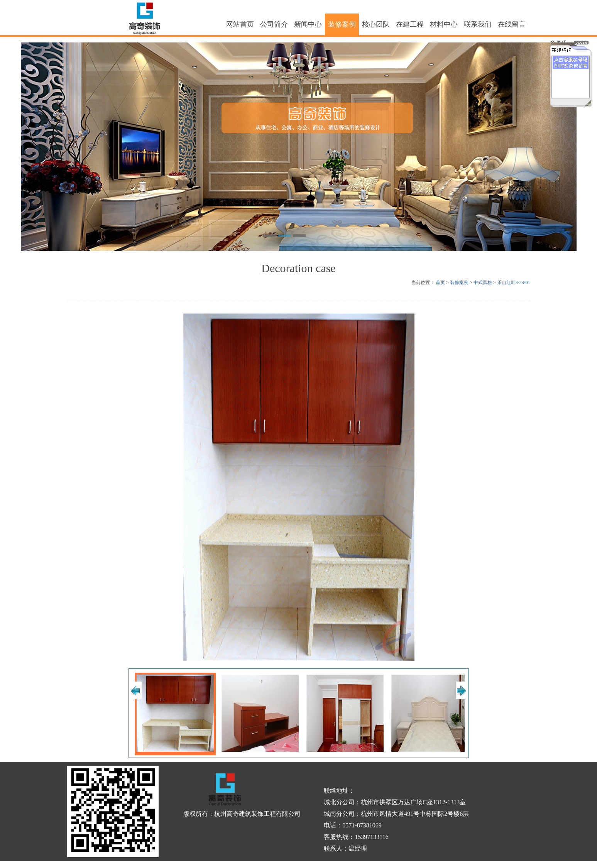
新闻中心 (308, 24)
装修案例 (342, 24)
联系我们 (478, 24)
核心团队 (376, 24)
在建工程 (410, 24)
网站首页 (240, 24)
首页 (440, 282)
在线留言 (512, 24)
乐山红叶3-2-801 (513, 282)
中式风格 (483, 282)
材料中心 (444, 24)
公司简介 (274, 24)
